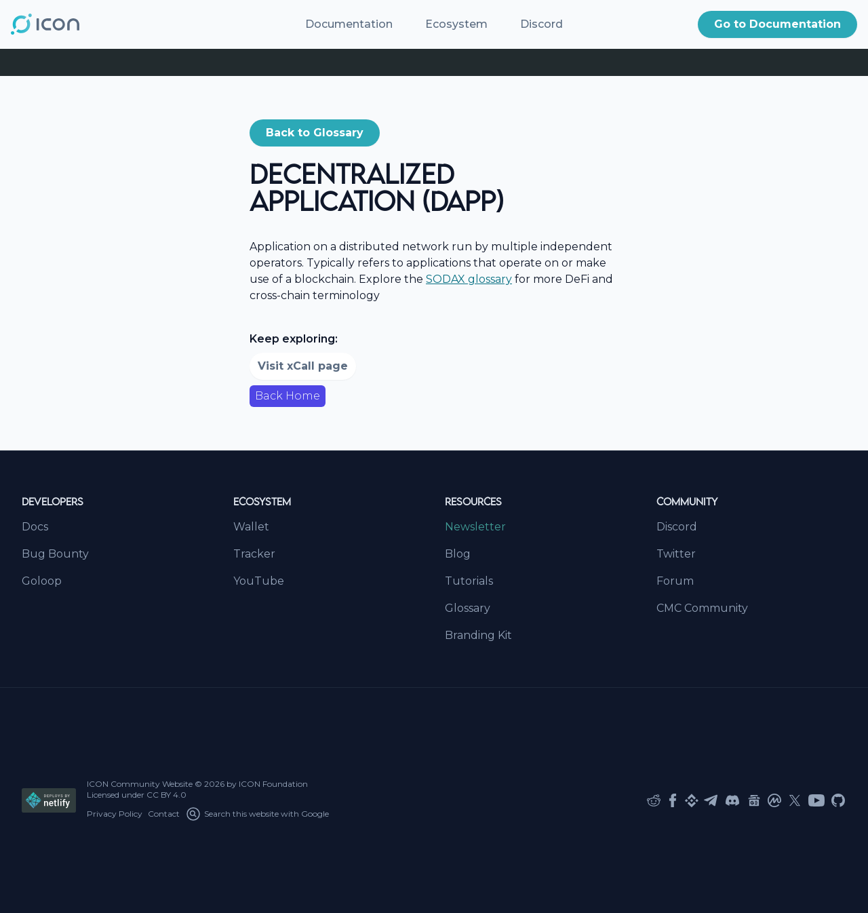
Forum (675, 581)
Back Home (287, 395)
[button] (777, 24)
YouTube (258, 581)
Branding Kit (478, 635)
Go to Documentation (777, 24)
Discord (541, 24)
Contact (164, 814)
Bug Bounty (55, 553)
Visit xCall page (303, 366)
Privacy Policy (114, 814)
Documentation (349, 24)
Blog (458, 553)
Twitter (676, 553)
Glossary (467, 608)
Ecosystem (456, 24)
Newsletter (475, 526)
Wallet (251, 526)
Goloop (42, 581)
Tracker (254, 553)
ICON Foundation (273, 784)
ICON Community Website (140, 784)
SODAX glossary (469, 279)
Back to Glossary (314, 132)
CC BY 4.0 (166, 795)
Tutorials (469, 581)
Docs (35, 526)
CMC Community (702, 608)
